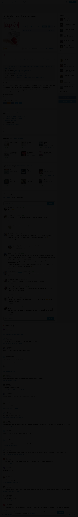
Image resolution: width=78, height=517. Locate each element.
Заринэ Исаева (7, 495)
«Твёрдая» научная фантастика (24, 66)
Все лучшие (63, 91)
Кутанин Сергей (19, 246)
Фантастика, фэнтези (9, 55)
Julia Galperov (7, 504)
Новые (13, 197)
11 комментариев (50, 48)
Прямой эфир (9, 326)
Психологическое (26, 70)
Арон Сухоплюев (8, 329)
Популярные (6, 197)
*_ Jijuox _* (11, 207)
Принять (61, 512)
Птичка (10, 215)
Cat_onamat (7, 366)
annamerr (10, 307)
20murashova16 (7, 347)
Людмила (6, 375)
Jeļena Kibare (7, 403)
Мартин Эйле (11, 297)
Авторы (12, 2)
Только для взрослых (20, 75)
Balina (5, 458)
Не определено (28, 72)
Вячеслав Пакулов (8, 356)
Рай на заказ (21, 113)
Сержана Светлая (15, 272)
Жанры (7, 2)
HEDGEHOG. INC (7, 476)
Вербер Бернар (18, 138)
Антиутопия (15, 68)
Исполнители (18, 2)
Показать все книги (65, 50)
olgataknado (7, 430)
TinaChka (15, 226)
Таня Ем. (6, 338)
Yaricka (10, 253)
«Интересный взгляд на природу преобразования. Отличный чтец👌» (30, 48)
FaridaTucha (7, 449)
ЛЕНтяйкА (10, 233)
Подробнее (32, 513)
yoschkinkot (7, 440)
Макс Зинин (7, 467)
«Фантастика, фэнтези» (24, 166)
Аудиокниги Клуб (8, 514)
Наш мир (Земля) (18, 72)
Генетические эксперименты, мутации (24, 77)
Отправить (50, 203)
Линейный (11, 79)
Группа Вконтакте (67, 97)
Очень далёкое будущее (20, 73)
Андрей (6, 412)
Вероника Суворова (13, 279)
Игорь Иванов (7, 486)
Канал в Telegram (67, 101)
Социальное (17, 70)
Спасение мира (40, 77)
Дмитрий (6, 384)
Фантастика (12, 66)
